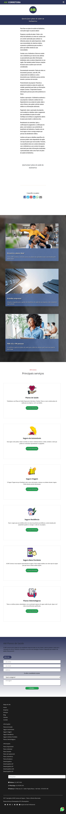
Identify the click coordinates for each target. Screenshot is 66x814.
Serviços (5, 712)
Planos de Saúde (8, 727)
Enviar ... (32, 688)
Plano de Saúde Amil (9, 754)
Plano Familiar (7, 751)
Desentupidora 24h (8, 769)
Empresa (5, 710)
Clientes (5, 717)
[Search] (37, 776)
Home (5, 707)
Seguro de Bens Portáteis (10, 737)
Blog (4, 715)
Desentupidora (7, 761)
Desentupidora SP (8, 764)
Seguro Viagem (7, 732)
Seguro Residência (8, 734)
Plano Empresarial (8, 746)
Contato (5, 720)
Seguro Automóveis (8, 729)
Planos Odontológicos (9, 739)
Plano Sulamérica (8, 756)
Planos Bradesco (8, 759)
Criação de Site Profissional (27, 804)
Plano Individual (7, 749)
